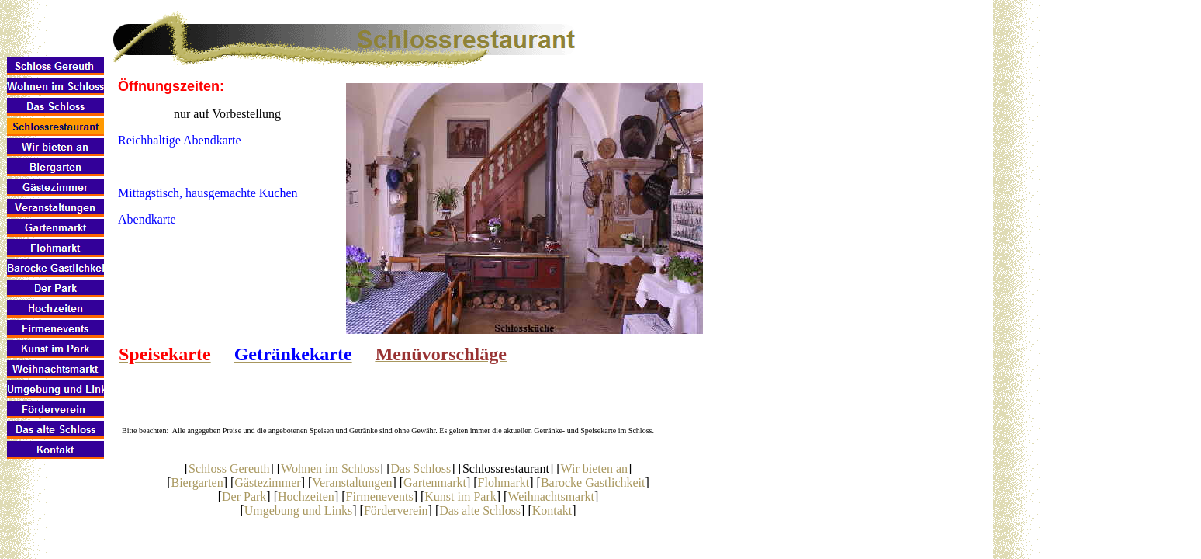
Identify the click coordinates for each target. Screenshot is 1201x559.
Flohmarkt (504, 482)
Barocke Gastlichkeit (593, 482)
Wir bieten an (594, 468)
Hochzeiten (306, 496)
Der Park (244, 496)
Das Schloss (420, 468)
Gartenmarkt (434, 482)
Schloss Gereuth (229, 468)
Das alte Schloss (480, 510)
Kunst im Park (460, 496)
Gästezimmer (267, 482)
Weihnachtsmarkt (550, 496)
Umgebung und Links (298, 510)
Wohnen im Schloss (330, 468)
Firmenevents (380, 496)
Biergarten (197, 482)
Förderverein (396, 510)
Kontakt (552, 510)
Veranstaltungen (352, 482)
